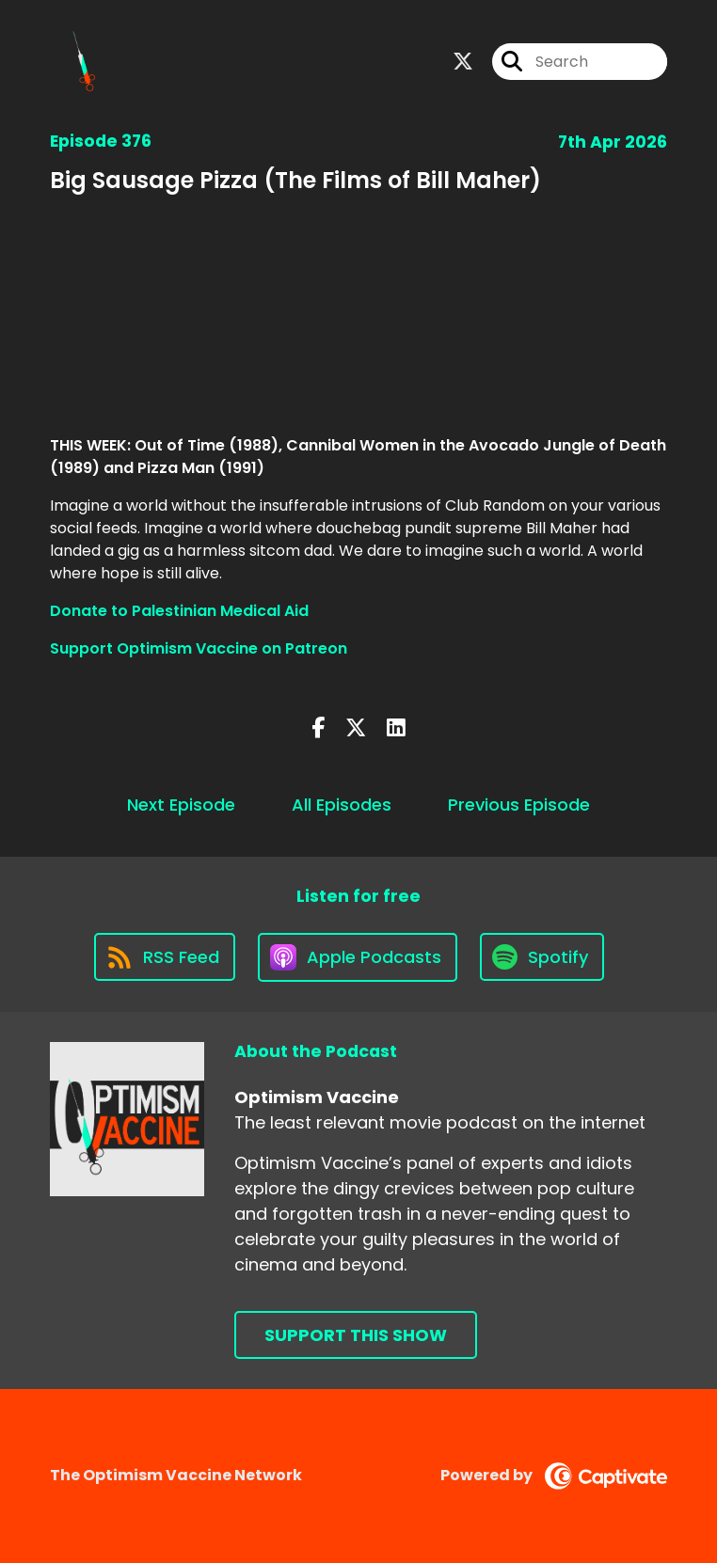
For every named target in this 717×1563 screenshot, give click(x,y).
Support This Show (355, 1335)
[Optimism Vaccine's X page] (463, 61)
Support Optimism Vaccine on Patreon (198, 648)
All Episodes (341, 804)
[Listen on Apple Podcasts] (357, 957)
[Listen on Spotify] (542, 957)
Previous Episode (519, 804)
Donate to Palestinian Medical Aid (179, 611)
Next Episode (181, 804)
